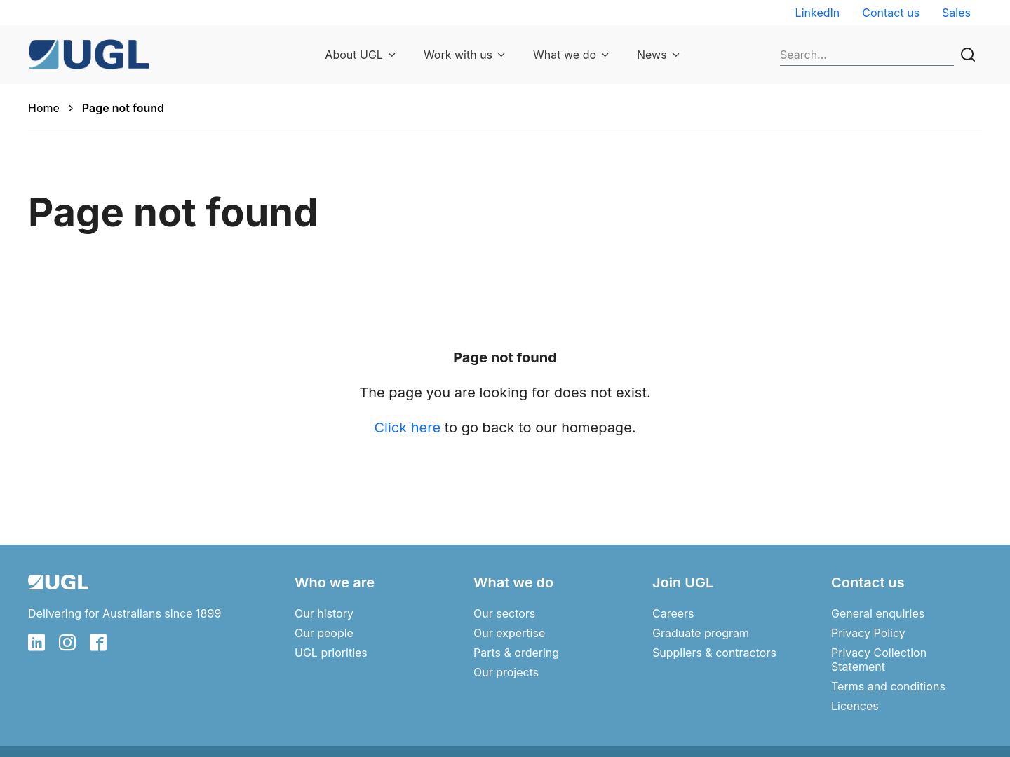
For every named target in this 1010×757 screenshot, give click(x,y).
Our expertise (509, 633)
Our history (324, 613)
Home (44, 108)
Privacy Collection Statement (879, 660)
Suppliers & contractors (714, 653)
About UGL (354, 55)
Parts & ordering (516, 653)
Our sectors (504, 613)
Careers (673, 613)
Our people (324, 633)
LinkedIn (817, 13)
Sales (956, 13)
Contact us (891, 13)
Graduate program (700, 633)
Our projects (506, 672)
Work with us (458, 55)
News (652, 55)
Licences (855, 706)
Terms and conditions (888, 686)
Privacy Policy (868, 633)
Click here (407, 427)
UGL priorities (331, 653)
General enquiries (877, 613)
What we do (564, 55)
